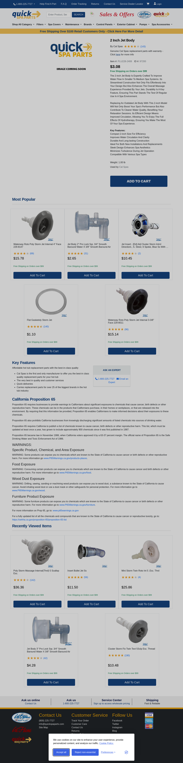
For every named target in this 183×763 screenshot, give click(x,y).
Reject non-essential (85, 752)
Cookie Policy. (106, 743)
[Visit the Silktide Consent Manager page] (126, 752)
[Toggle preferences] (108, 752)
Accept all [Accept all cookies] (61, 752)
